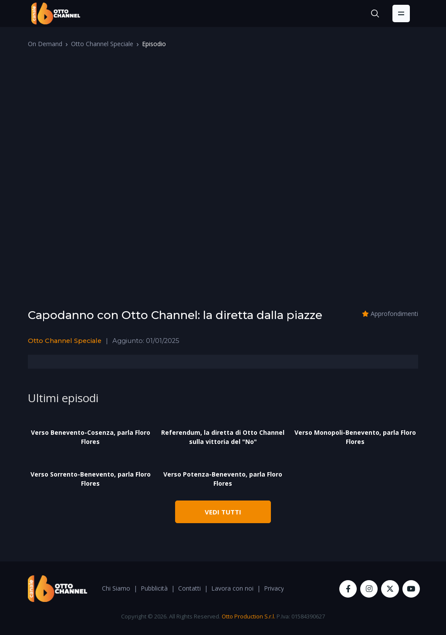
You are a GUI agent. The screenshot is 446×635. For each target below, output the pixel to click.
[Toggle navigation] (401, 13)
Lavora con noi (232, 588)
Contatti (189, 588)
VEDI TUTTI (223, 511)
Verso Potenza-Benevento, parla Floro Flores (222, 478)
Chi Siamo (116, 588)
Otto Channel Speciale (102, 44)
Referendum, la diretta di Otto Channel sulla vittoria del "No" (222, 437)
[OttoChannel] (55, 13)
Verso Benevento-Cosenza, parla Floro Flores (90, 437)
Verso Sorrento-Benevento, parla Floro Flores (90, 478)
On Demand (45, 44)
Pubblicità (154, 588)
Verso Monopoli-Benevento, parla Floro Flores (355, 437)
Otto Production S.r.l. (248, 616)
